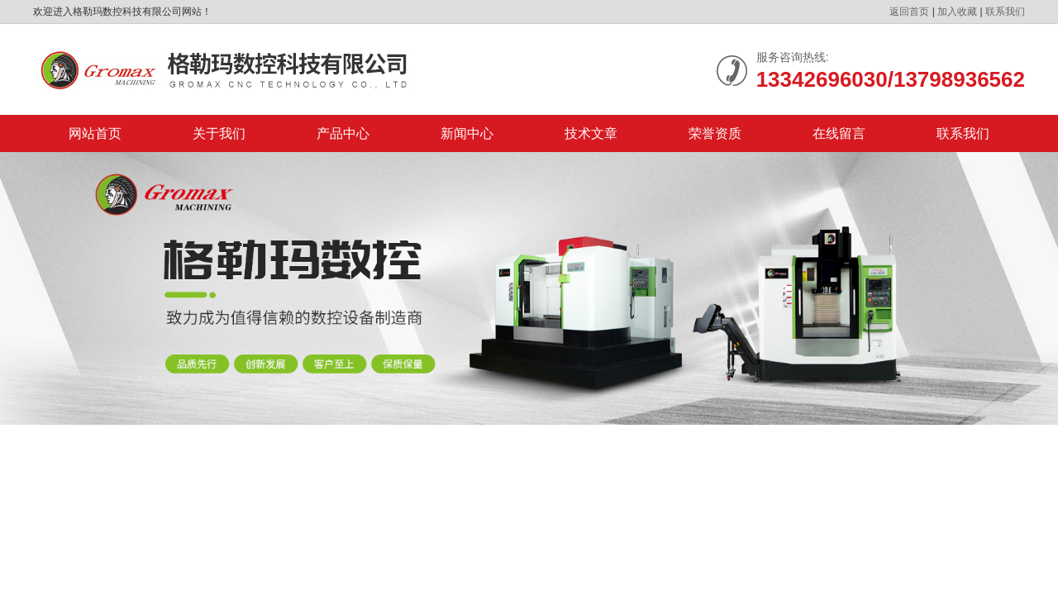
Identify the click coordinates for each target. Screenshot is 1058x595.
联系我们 (1005, 11)
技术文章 (591, 133)
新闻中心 (467, 133)
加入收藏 (957, 11)
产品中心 (343, 133)
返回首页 (909, 11)
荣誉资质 (715, 133)
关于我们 (219, 133)
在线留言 (839, 133)
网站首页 (95, 133)
